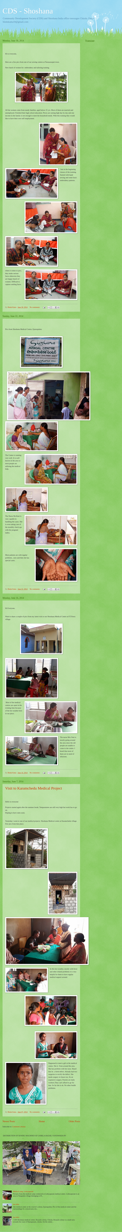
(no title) (16, 1204)
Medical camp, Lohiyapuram (23, 1191)
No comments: (35, 307)
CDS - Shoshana (28, 11)
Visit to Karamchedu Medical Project (33, 788)
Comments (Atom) (18, 1127)
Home (42, 1121)
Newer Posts (9, 1121)
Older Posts (74, 1121)
